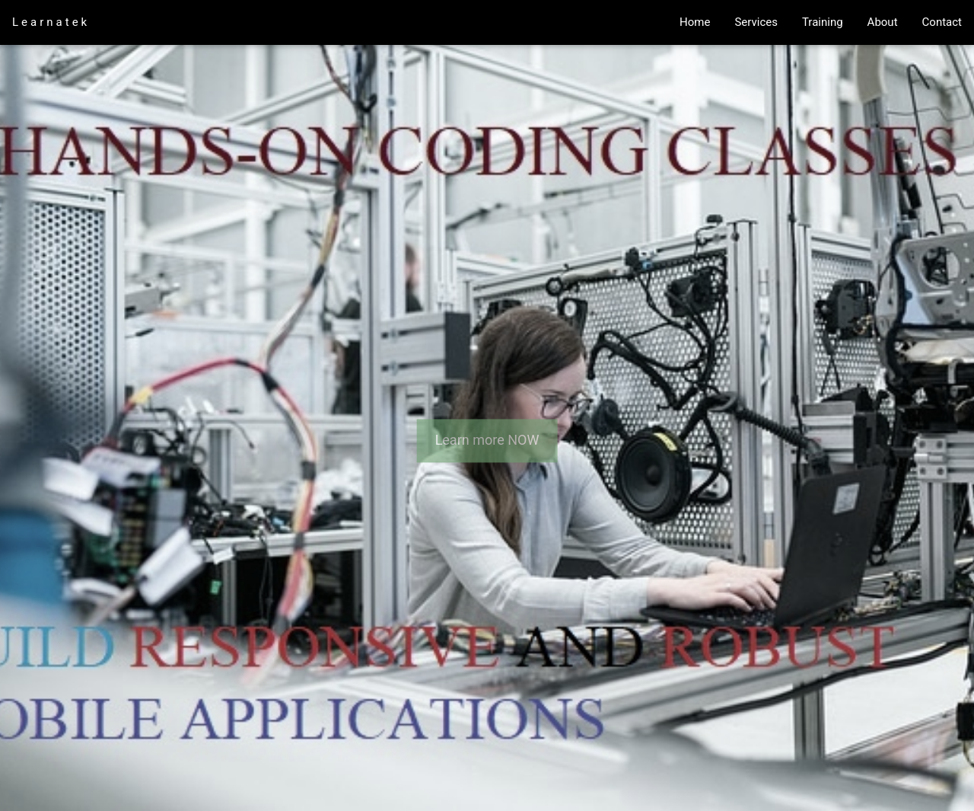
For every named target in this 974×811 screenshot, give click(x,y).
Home (695, 22)
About (882, 22)
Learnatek (51, 22)
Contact (942, 22)
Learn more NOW (487, 441)
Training (822, 22)
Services (756, 22)
